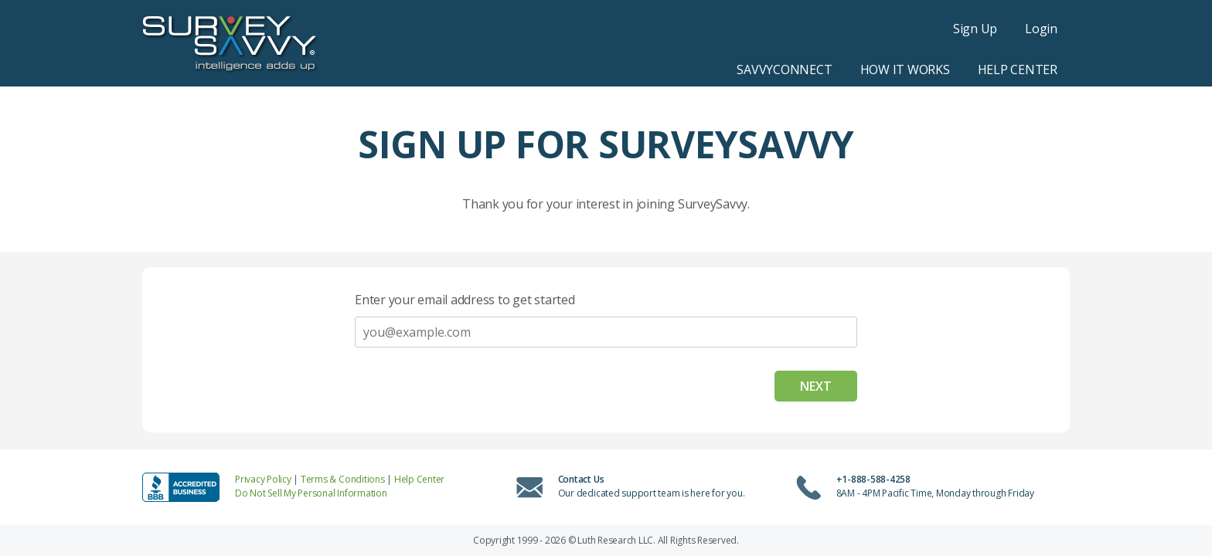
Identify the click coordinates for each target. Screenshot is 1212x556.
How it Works (905, 69)
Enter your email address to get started (465, 299)
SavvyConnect (784, 69)
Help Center (1017, 69)
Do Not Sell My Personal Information (311, 493)
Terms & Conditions (343, 479)
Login (1041, 28)
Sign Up (975, 28)
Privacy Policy (263, 479)
